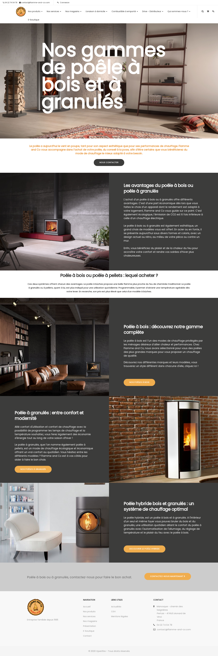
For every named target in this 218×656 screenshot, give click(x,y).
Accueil (86, 606)
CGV (113, 611)
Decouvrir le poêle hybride (144, 548)
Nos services (89, 616)
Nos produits (89, 611)
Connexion (63, 2)
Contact (87, 635)
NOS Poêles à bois (139, 382)
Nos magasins (90, 621)
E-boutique (88, 631)
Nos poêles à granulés (33, 469)
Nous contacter (109, 162)
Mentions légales (119, 616)
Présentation (89, 626)
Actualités (116, 606)
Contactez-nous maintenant (167, 576)
